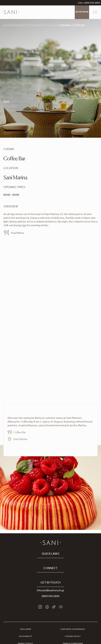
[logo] (10, 12)
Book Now (82, 12)
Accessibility (25, 636)
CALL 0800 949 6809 (89, 3)
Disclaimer (25, 629)
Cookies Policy (73, 636)
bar (24, 225)
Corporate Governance (72, 629)
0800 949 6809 (50, 596)
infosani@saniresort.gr (50, 590)
